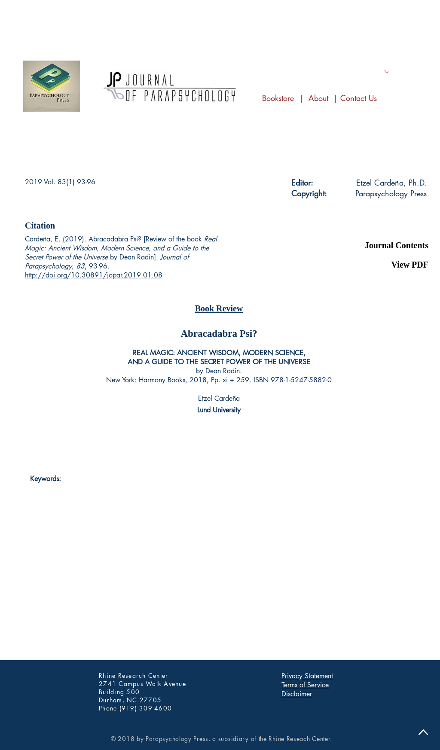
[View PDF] (385, 264)
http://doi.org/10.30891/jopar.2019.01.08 (93, 275)
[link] (386, 71)
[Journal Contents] (385, 245)
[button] (385, 225)
